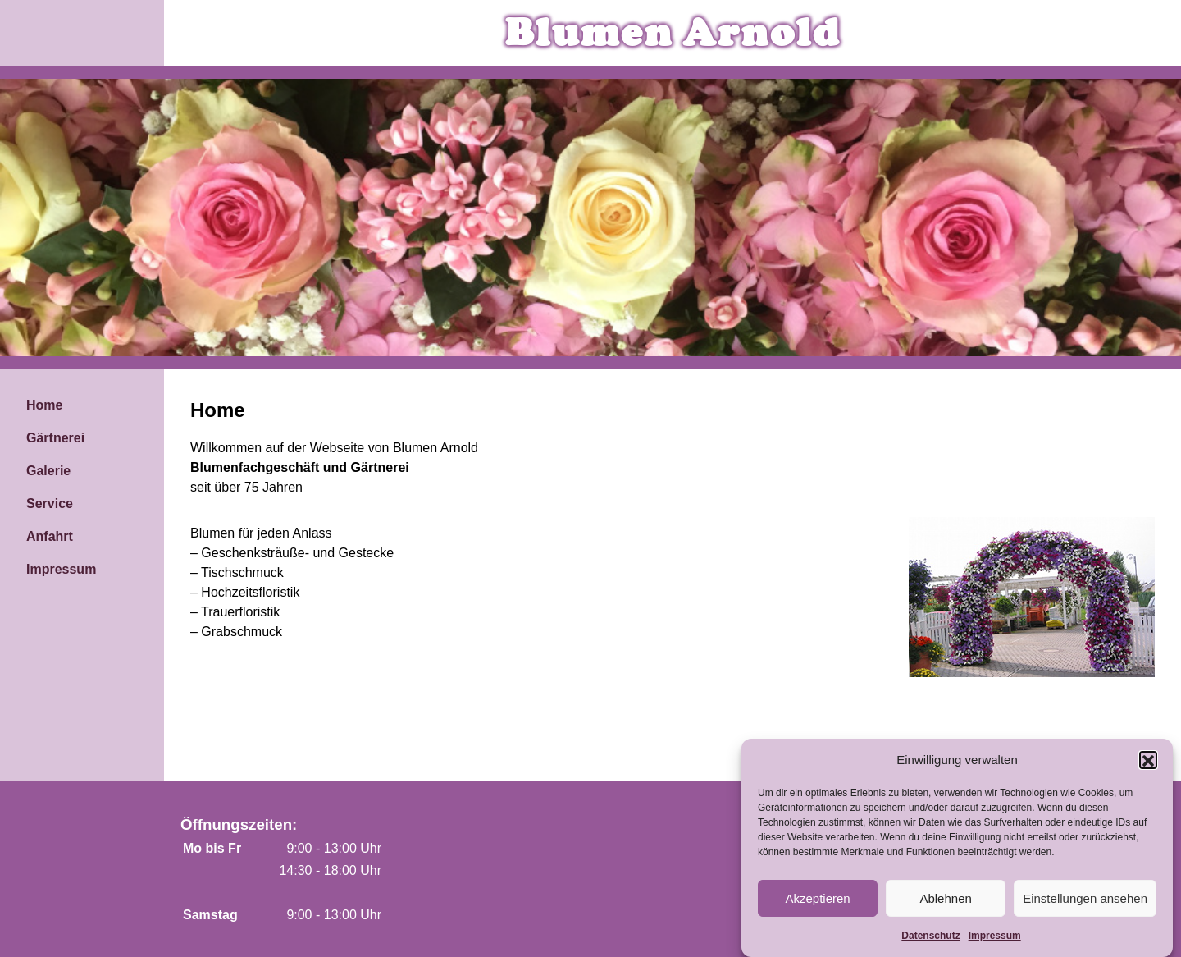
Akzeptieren (817, 904)
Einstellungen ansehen (1085, 904)
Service (49, 504)
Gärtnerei (55, 438)
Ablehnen (945, 904)
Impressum (995, 942)
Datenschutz (930, 942)
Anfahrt (49, 536)
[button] (1148, 766)
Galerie (48, 471)
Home (44, 405)
